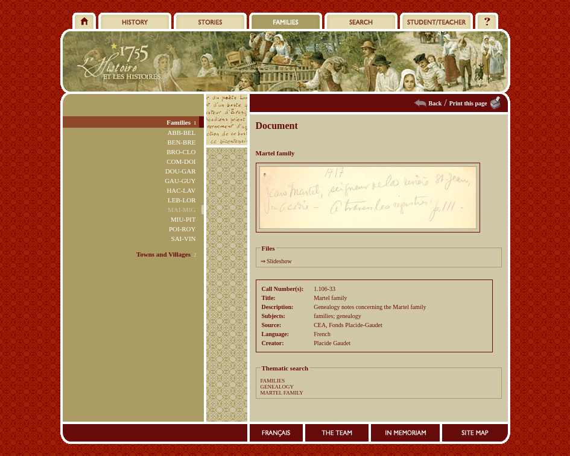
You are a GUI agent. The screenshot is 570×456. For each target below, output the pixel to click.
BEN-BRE (181, 142)
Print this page (468, 103)
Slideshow (279, 261)
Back (435, 103)
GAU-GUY (180, 180)
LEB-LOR (181, 200)
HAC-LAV (180, 190)
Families (178, 122)
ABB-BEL (181, 132)
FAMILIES (273, 381)
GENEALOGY (277, 387)
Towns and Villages (163, 254)
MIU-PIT (183, 219)
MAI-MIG (181, 209)
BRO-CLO (180, 151)
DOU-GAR (180, 171)
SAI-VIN (183, 238)
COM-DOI (180, 161)
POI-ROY (182, 229)
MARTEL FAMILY (282, 393)
